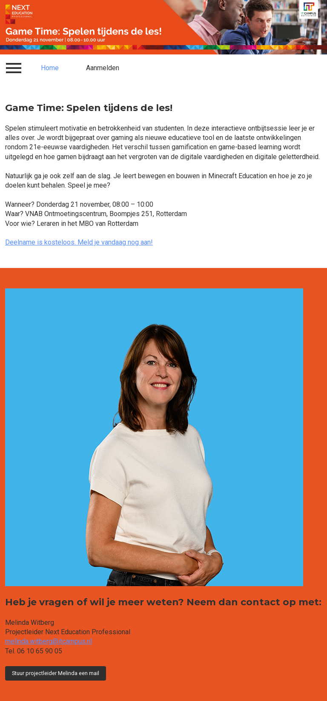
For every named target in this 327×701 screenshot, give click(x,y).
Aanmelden (102, 68)
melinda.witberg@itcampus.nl (48, 641)
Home (50, 68)
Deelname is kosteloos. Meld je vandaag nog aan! (79, 242)
